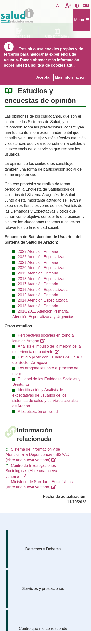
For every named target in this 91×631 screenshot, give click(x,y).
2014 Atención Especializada (42, 300)
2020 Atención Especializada (42, 268)
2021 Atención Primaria (38, 262)
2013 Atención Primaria (38, 306)
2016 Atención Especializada (42, 290)
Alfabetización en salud (38, 411)
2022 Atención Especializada (42, 257)
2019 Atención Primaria (38, 273)
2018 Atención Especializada (42, 279)
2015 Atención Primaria (38, 295)
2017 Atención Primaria (38, 284)
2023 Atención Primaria (38, 251)
